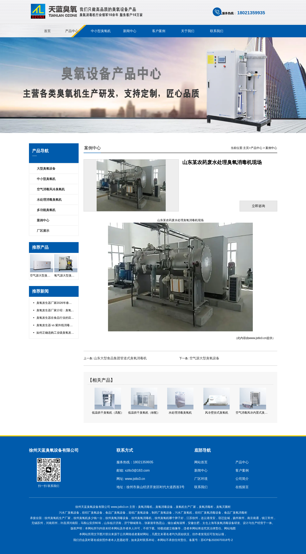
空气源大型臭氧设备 (204, 358)
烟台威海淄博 (176, 523)
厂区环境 (201, 478)
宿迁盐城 (224, 518)
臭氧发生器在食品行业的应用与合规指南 (62, 317)
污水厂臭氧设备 (69, 512)
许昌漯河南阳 (69, 523)
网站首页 (201, 462)
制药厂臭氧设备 (162, 512)
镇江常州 (267, 518)
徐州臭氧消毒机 (141, 518)
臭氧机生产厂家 (186, 506)
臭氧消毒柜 (206, 506)
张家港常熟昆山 (154, 523)
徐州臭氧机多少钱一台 (87, 518)
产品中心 (71, 31)
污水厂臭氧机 (183, 512)
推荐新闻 (40, 291)
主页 (246, 148)
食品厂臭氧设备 (115, 512)
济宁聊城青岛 (133, 523)
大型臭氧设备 (46, 168)
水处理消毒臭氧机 (49, 199)
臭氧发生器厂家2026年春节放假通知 (59, 302)
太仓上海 (208, 523)
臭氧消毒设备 (164, 506)
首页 (47, 31)
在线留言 (242, 487)
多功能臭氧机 (46, 210)
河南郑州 (52, 523)
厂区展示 (43, 230)
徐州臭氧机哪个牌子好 (169, 518)
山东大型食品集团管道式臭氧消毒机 (120, 358)
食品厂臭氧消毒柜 (235, 512)
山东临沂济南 (112, 523)
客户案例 (158, 31)
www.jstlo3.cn (257, 338)
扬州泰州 (238, 518)
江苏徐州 (192, 518)
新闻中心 (129, 31)
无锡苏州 (37, 523)
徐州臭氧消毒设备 (116, 518)
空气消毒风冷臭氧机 (51, 189)
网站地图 (230, 528)
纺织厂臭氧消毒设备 (208, 512)
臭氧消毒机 (145, 506)
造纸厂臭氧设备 (138, 512)
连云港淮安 (208, 518)
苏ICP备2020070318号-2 (217, 540)
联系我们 (216, 31)
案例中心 (43, 220)
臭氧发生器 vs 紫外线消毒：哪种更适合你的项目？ (69, 325)
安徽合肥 (193, 523)
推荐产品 (40, 247)
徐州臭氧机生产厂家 (57, 518)
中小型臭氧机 (101, 31)
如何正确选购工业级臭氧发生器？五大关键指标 (66, 332)
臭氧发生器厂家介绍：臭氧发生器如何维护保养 (66, 310)
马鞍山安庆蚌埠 (91, 523)
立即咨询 (258, 206)
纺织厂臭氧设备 (92, 512)
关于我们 (187, 31)
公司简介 (242, 478)
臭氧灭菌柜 (223, 506)
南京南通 (253, 518)
